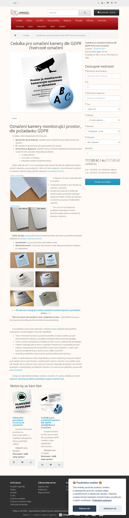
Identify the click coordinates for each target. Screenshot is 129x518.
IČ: (88, 82)
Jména (29, 20)
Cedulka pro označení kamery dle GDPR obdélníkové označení (50, 422)
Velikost (90, 115)
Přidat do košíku (102, 181)
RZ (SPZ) (39, 20)
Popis (14, 118)
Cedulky (19, 20)
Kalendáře (41, 26)
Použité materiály (17, 486)
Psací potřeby (53, 20)
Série (52, 26)
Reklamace (42, 489)
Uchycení (90, 137)
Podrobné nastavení (101, 500)
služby (54, 329)
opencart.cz (37, 515)
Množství (89, 148)
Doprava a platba (17, 498)
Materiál (90, 126)
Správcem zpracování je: (97, 71)
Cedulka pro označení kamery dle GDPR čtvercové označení (61, 35)
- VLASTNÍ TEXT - (99, 48)
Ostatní (62, 26)
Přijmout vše (84, 508)
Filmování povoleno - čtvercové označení (19, 421)
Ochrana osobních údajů (20, 501)
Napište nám (43, 486)
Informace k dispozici (96, 93)
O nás (12, 495)
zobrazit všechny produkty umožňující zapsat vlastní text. (37, 379)
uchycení (60, 207)
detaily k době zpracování (31, 238)
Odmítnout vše (110, 508)
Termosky (20, 26)
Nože (30, 26)
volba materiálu (28, 187)
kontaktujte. (18, 370)
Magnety (67, 20)
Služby (13, 489)
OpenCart (26, 515)
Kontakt (13, 492)
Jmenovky (102, 20)
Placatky (78, 20)
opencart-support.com (49, 515)
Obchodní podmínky (19, 504)
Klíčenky (90, 20)
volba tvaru (28, 218)
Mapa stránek (44, 492)
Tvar (88, 104)
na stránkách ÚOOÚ (55, 171)
